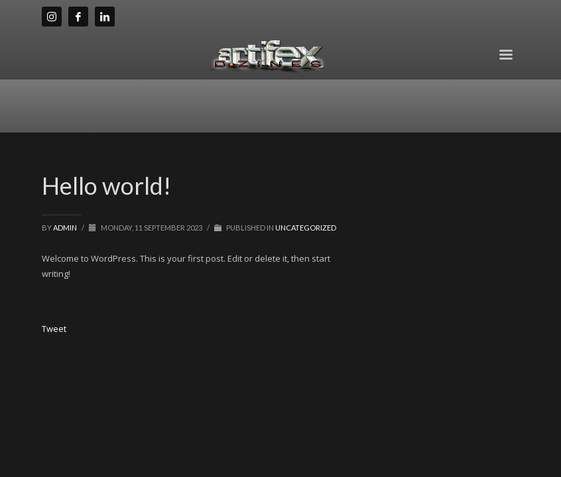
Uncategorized (305, 227)
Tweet (54, 329)
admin (65, 227)
